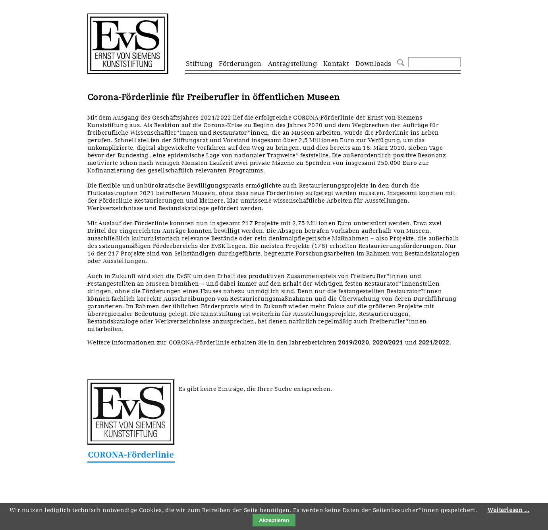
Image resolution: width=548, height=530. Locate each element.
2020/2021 (387, 342)
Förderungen (240, 64)
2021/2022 (434, 342)
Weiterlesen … (509, 510)
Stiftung (199, 64)
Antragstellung (292, 64)
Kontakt (336, 64)
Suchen (399, 62)
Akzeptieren (274, 520)
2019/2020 (353, 342)
